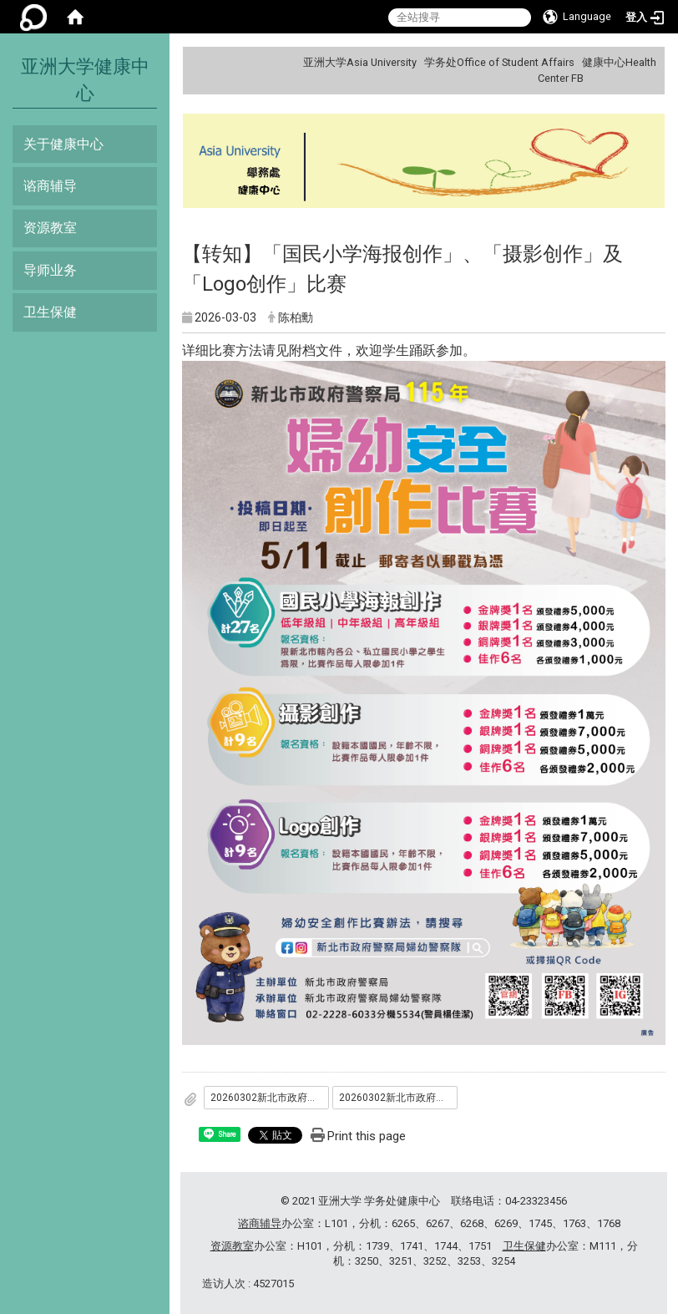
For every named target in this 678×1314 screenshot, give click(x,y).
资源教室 (50, 228)
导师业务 (50, 270)
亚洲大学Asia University (360, 62)
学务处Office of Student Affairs (499, 62)
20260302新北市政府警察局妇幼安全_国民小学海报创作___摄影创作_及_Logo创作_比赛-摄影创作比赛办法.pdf (269, 1097)
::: (650, 62)
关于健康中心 (63, 144)
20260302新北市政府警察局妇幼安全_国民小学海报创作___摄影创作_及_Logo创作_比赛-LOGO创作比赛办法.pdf (398, 1097)
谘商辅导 (50, 186)
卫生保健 (50, 312)
